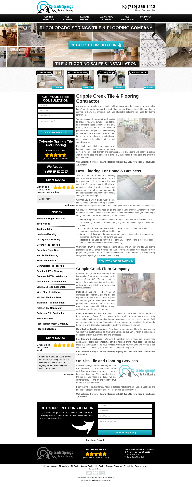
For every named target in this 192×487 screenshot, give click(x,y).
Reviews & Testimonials (114, 466)
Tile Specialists (45, 318)
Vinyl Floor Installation (49, 292)
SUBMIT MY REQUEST (55, 132)
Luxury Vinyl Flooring (106, 18)
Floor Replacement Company (52, 324)
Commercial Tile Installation (52, 276)
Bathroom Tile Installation (51, 302)
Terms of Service (141, 466)
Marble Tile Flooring (47, 255)
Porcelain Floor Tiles (48, 250)
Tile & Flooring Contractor (51, 218)
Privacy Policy (128, 466)
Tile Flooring (67, 18)
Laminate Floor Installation (51, 287)
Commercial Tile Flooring (50, 266)
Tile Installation (127, 18)
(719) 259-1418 (138, 6)
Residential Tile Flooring (50, 271)
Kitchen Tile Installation (49, 297)
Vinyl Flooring (99, 466)
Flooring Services (46, 329)
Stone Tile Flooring (47, 260)
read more (46, 199)
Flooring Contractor (48, 18)
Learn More (58, 88)
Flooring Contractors (50, 466)
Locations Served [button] (96, 440)
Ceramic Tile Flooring (48, 245)
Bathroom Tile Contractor (50, 313)
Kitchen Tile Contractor (49, 308)
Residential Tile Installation (51, 281)
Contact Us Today (146, 18)
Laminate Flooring (84, 18)
